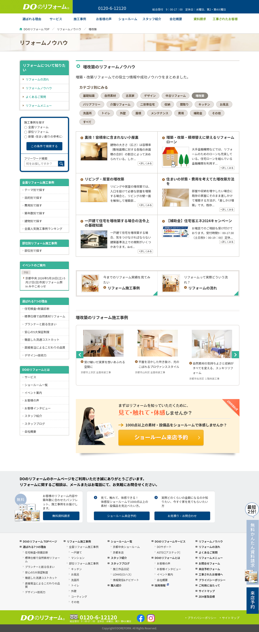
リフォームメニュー (39, 105)
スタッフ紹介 (33, 416)
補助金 (198, 113)
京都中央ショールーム (126, 547)
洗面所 (87, 113)
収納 (167, 104)
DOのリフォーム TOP (37, 29)
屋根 (138, 113)
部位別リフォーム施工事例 (39, 243)
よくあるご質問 (36, 97)
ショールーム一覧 (36, 385)
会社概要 (30, 431)
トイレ (105, 113)
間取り (184, 104)
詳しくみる (146, 163)
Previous (79, 354)
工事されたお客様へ (211, 574)
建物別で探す (33, 221)
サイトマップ (207, 591)
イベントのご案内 (34, 265)
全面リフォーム (36, 127)
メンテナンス (159, 113)
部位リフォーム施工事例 (83, 563)
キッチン (204, 104)
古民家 (130, 95)
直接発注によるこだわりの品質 (44, 347)
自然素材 (110, 95)
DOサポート (164, 547)
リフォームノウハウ (69, 29)
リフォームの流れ (37, 79)
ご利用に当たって (209, 585)
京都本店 (118, 552)
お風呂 (224, 104)
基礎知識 (89, 95)
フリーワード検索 (36, 158)
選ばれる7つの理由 (34, 301)
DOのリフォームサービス (170, 541)
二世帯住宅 (147, 104)
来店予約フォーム (209, 569)
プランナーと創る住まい (40, 324)
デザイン (150, 95)
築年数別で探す (34, 213)
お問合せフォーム (209, 563)
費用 (181, 113)
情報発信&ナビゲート (126, 580)
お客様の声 (31, 400)
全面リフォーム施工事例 (38, 182)
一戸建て (76, 552)
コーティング (79, 596)
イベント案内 (33, 393)
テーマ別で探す (34, 190)
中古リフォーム (175, 95)
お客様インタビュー (37, 408)
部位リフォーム (36, 132)
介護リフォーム (120, 104)
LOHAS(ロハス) (122, 574)
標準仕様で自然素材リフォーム (44, 316)
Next (235, 354)
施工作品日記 (121, 569)
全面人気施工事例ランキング (43, 228)
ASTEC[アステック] (168, 552)
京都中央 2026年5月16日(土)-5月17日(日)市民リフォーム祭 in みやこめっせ (45, 282)
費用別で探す (33, 205)
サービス (30, 377)
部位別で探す (33, 250)
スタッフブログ (34, 423)
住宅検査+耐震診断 (36, 308)
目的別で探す (33, 197)
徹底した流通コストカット (41, 339)
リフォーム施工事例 (79, 541)
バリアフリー (91, 104)
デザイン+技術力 (35, 355)
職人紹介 (116, 585)
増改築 (200, 95)
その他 (216, 113)
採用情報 (162, 585)
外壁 (123, 113)
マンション (78, 558)
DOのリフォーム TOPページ (40, 541)
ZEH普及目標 (207, 596)
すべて (87, 122)
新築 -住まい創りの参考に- (43, 136)
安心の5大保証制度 (36, 332)
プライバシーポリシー (212, 580)
